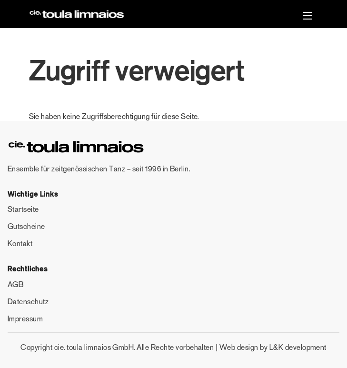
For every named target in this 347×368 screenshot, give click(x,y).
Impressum (25, 318)
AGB (15, 284)
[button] (307, 17)
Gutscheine (26, 226)
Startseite (23, 209)
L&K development (298, 347)
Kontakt (20, 243)
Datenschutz (28, 301)
